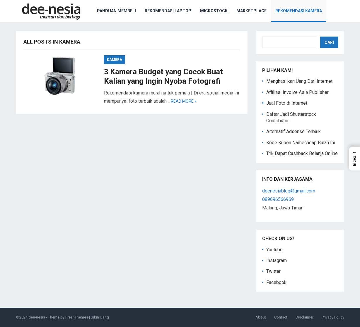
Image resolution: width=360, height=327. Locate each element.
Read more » (184, 101)
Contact (280, 317)
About (260, 317)
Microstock (214, 10)
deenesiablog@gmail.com (288, 191)
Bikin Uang (100, 317)
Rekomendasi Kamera (298, 10)
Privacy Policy (333, 317)
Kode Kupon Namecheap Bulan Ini (300, 142)
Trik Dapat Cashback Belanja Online (302, 153)
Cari (329, 42)
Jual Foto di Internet (286, 103)
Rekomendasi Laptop (168, 10)
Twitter (273, 271)
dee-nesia (36, 317)
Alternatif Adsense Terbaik (293, 131)
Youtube (274, 249)
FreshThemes (76, 317)
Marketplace (251, 10)
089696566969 (278, 199)
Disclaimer (304, 317)
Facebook (276, 282)
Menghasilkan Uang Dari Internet (299, 81)
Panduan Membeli (116, 10)
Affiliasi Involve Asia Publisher (297, 92)
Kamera (114, 60)
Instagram (276, 260)
